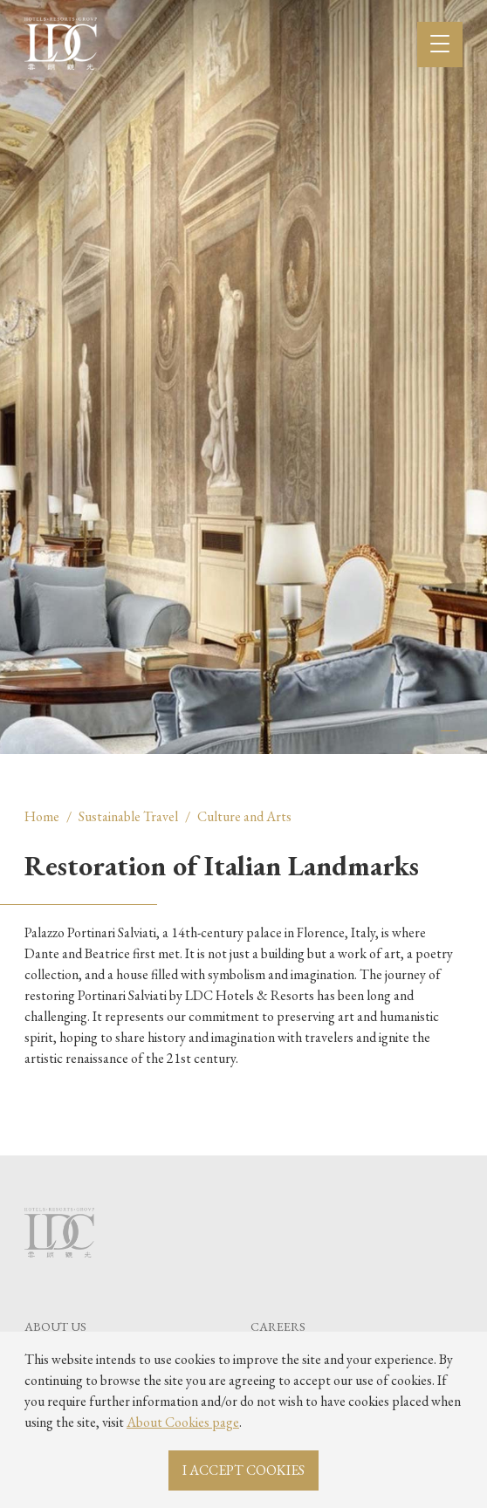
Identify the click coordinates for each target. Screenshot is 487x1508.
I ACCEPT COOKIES (243, 1470)
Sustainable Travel (128, 816)
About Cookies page (183, 1422)
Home (41, 816)
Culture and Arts (244, 816)
